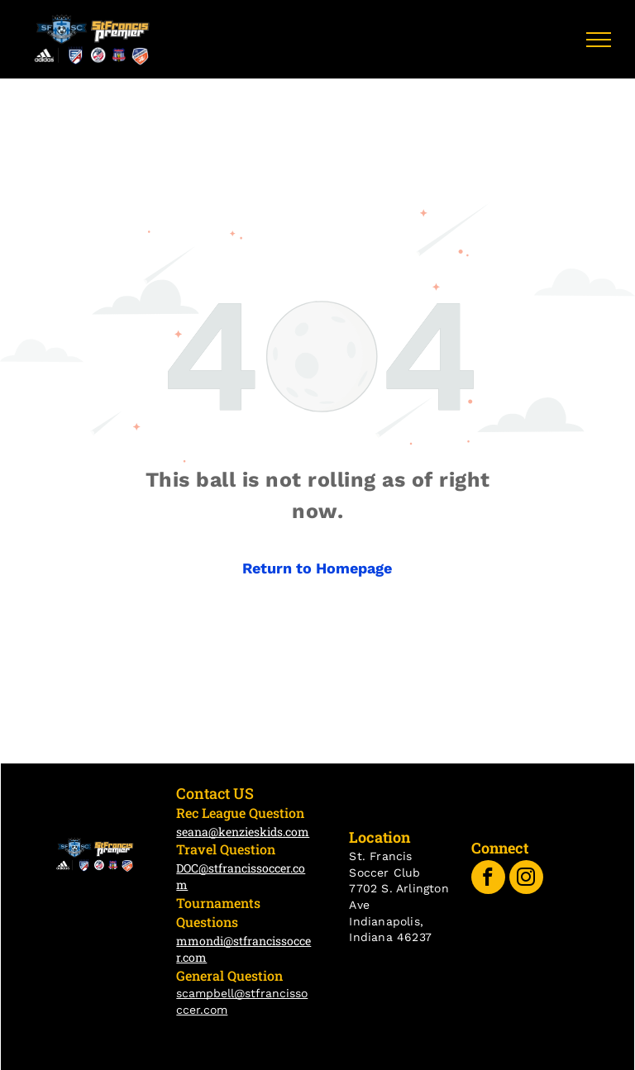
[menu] (598, 39)
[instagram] (526, 879)
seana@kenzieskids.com (242, 831)
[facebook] (488, 879)
